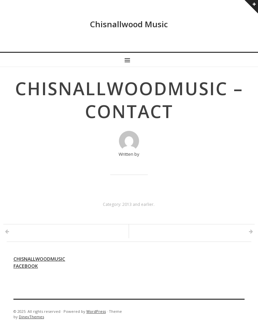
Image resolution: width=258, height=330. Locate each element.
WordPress (96, 311)
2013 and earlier (138, 204)
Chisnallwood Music (129, 24)
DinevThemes (31, 316)
